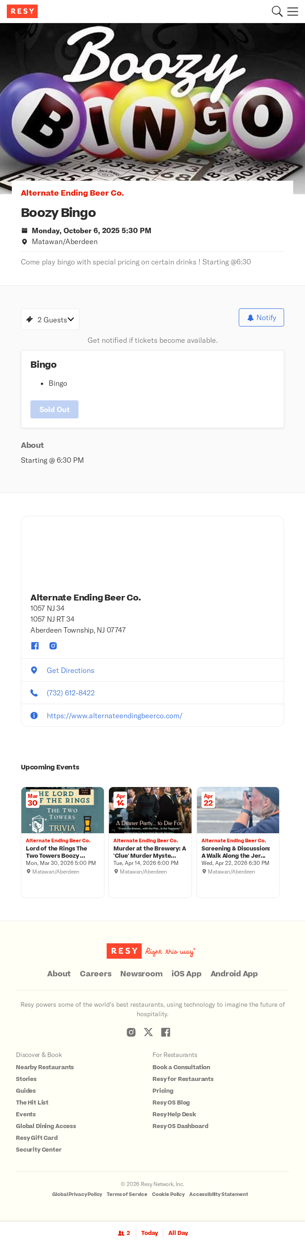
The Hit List (32, 1103)
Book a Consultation (181, 1067)
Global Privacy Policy (77, 1194)
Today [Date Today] (149, 1233)
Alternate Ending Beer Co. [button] (72, 193)
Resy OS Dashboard (180, 1126)
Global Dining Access (46, 1126)
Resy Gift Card (37, 1138)
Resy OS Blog (171, 1103)
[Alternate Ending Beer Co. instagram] (53, 645)
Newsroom (141, 974)
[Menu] (290, 11)
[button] (277, 11)
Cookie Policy (168, 1194)
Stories (26, 1079)
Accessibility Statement (218, 1194)
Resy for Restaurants (183, 1079)
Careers (95, 974)
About (59, 974)
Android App (234, 974)
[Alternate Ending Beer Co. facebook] (34, 645)
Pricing (162, 1091)
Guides (26, 1091)
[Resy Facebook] (165, 1032)
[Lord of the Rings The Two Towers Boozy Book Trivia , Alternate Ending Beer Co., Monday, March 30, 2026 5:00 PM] (62, 852)
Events (26, 1114)
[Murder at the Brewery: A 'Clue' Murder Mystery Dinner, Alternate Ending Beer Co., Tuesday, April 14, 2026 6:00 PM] (150, 852)
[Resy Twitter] (148, 1032)
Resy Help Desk (174, 1114)
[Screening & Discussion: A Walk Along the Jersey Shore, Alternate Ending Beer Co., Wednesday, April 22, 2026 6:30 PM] (238, 852)
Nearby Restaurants (45, 1067)
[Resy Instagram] (131, 1032)
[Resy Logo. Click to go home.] (23, 11)
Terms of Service (127, 1194)
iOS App (186, 974)
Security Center (39, 1150)
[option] (152, 108)
